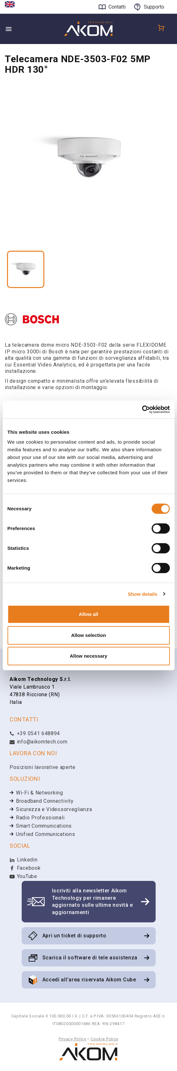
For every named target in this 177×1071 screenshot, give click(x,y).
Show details (143, 594)
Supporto (154, 7)
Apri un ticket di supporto (74, 936)
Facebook (25, 869)
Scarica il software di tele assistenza (90, 958)
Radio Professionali (40, 818)
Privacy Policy (72, 1039)
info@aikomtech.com (38, 742)
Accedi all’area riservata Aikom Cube (89, 980)
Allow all (88, 614)
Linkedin (23, 860)
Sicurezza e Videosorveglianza (54, 810)
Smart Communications (44, 827)
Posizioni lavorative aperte (43, 768)
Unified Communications (45, 835)
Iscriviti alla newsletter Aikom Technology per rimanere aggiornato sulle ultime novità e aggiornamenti (92, 902)
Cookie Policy (104, 1039)
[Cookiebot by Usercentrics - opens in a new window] (142, 409)
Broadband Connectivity (44, 802)
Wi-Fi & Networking (39, 793)
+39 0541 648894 (35, 734)
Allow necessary (88, 656)
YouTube (23, 877)
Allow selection (88, 635)
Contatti (117, 7)
